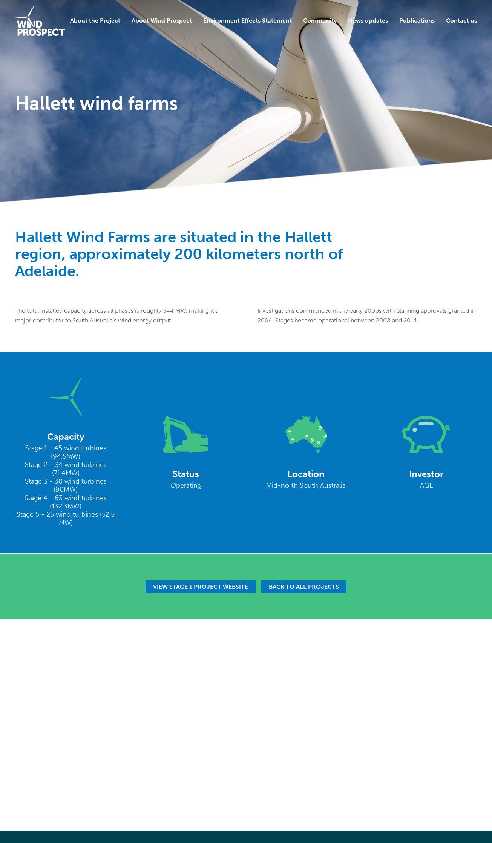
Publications (417, 20)
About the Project (95, 20)
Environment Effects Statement (247, 20)
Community (320, 20)
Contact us (461, 20)
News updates (368, 20)
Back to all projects (304, 586)
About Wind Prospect (162, 20)
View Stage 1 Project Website (200, 586)
